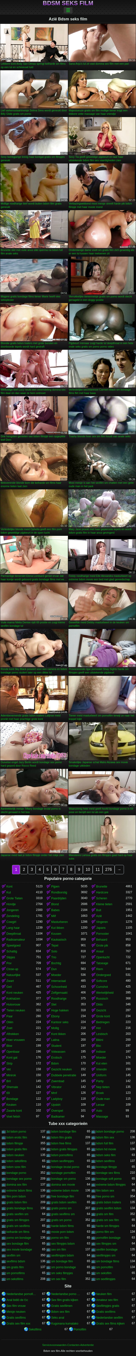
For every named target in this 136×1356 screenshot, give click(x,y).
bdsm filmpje (14, 1143)
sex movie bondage (19, 1249)
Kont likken (58, 1034)
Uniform (101, 1075)
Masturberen (59, 922)
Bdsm (55, 1063)
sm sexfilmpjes (106, 1279)
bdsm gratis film (16, 1149)
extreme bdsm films (19, 1190)
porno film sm (105, 1232)
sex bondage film (17, 1243)
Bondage (12, 1099)
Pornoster (102, 933)
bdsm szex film (16, 1167)
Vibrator (56, 1087)
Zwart (10, 981)
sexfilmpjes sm (106, 1255)
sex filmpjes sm (106, 1243)
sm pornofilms (15, 1273)
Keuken (11, 1105)
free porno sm (105, 1196)
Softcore (101, 981)
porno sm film (60, 1237)
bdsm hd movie (106, 1149)
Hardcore (102, 892)
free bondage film (62, 1196)
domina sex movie (63, 1184)
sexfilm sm (13, 1255)
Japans (101, 928)
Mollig (55, 1028)
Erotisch (56, 1057)
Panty (100, 1081)
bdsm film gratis (61, 1137)
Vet (8, 1069)
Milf (53, 916)
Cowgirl (11, 922)
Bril (8, 1081)
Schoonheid (59, 987)
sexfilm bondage (107, 1249)
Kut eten (101, 1063)
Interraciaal (58, 981)
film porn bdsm (16, 1196)
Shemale (12, 1087)
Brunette (101, 886)
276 (108, 869)
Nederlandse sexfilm (109, 1317)
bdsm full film (104, 1143)
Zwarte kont (14, 1110)
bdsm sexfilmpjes (62, 1161)
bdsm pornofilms (62, 1155)
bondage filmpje (106, 1167)
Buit (98, 910)
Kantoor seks (59, 1022)
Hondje (11, 904)
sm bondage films (107, 1261)
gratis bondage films (19, 1208)
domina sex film (16, 1184)
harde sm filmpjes (107, 1226)
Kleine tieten (104, 904)
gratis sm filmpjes (17, 1220)
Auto (99, 1110)
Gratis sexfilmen (61, 1306)
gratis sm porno (61, 1220)
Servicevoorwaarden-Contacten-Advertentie (68, 1344)
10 (88, 869)
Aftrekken (12, 1034)
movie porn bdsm (62, 1232)
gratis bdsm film (16, 1202)
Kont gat (11, 1057)
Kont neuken (14, 992)
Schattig (11, 951)
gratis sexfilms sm (63, 1214)
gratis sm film (105, 1214)
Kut (8, 892)
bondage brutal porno (65, 1167)
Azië (99, 916)
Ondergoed (103, 975)
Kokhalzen (13, 998)
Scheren (101, 898)
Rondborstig (59, 892)
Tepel (54, 945)
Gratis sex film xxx (18, 1323)
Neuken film (104, 1294)
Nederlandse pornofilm (21, 1294)
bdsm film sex (105, 1137)
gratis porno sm (61, 1208)
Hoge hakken (60, 1010)
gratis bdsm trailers (108, 1202)
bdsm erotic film (16, 1137)
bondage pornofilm (63, 1173)
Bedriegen (103, 1022)
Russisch (102, 998)
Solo (54, 951)
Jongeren (12, 910)
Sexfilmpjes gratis (107, 1306)
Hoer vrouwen (15, 1040)
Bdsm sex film (60, 1311)
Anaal (100, 951)
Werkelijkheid (105, 992)
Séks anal (57, 1317)
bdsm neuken (15, 1155)
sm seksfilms (14, 1279)
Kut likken (57, 928)
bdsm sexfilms (105, 1161)
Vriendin (101, 1069)
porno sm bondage (18, 1237)
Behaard (101, 939)
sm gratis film (15, 1267)
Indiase (101, 1051)
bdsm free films (61, 1143)
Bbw (9, 1046)
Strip (9, 1063)
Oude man (103, 1099)
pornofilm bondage (108, 1237)
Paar (9, 1016)
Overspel (57, 1110)
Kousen (56, 933)
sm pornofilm (104, 1267)
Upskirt (55, 1105)
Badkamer (58, 1116)
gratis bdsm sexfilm (63, 1202)
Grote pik (102, 945)
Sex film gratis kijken (64, 1300)
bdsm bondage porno (110, 1131)
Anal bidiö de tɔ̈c (17, 1300)
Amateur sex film (107, 1300)
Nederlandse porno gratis (66, 1294)
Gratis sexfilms (106, 1311)
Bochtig (56, 963)
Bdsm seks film (68, 3)
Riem (99, 969)
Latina (55, 1040)
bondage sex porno (19, 1179)
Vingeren (102, 922)
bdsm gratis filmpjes (64, 1149)
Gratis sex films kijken (110, 1323)
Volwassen (58, 1051)
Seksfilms (35, 1329)
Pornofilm (80, 1329)
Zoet (9, 1028)
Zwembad (57, 1081)
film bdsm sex (105, 1190)
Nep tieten (103, 1087)
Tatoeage (102, 963)
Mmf (54, 1093)
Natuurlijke (13, 975)
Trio (53, 957)
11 (97, 869)
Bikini (99, 1040)
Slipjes (10, 957)
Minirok (11, 1075)
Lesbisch (102, 1034)
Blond (55, 904)
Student (56, 1046)
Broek (100, 1093)
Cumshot (102, 987)
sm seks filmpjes (62, 1273)
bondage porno (16, 1173)
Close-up (12, 969)
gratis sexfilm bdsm (108, 1208)
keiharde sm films (17, 1232)
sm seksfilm (104, 1273)
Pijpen (55, 886)
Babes (55, 910)
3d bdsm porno (16, 1131)
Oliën (9, 1022)
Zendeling (12, 916)
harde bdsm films (62, 1226)
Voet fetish (13, 1116)
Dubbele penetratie (63, 1075)
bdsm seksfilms (16, 1161)
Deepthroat (13, 933)
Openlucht (103, 957)
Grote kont (103, 1016)
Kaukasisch (58, 939)
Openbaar (12, 1051)
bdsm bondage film (63, 1131)
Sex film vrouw (16, 1306)
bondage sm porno (63, 1179)
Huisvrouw (13, 1004)
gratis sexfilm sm (17, 1214)
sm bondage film (62, 1261)
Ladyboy (56, 1099)
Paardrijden (58, 898)
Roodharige (58, 998)
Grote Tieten (14, 898)
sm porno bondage (63, 1267)
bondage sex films (108, 1173)
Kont (9, 886)
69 (8, 1093)
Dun (54, 969)
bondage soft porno (108, 1179)
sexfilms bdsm (15, 1261)
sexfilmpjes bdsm (62, 1255)
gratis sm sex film (107, 1220)
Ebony (55, 1016)
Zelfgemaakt (59, 992)
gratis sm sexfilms (18, 1226)
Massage (102, 1116)
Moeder (56, 975)
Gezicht (101, 1010)
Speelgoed (13, 945)
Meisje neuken (15, 1311)
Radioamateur (15, 939)
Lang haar (13, 928)
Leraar (100, 1105)
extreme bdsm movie (64, 1190)
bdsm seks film (106, 1155)
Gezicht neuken (61, 1069)
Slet (53, 1004)
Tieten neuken (15, 1010)
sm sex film (58, 1279)
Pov (9, 963)
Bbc (98, 1046)
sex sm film (58, 1249)
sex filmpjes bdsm (63, 1243)
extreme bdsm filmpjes (111, 1184)
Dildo (99, 1004)
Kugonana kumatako (64, 1323)
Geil (9, 987)
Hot (98, 1028)
